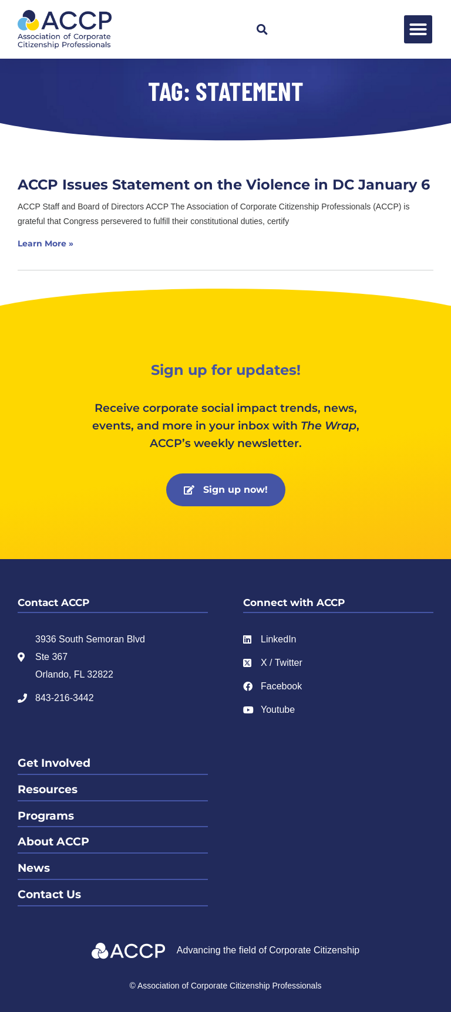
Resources (48, 789)
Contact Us (49, 894)
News (34, 868)
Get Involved (54, 763)
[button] (261, 29)
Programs (46, 816)
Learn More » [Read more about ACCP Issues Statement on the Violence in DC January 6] (45, 243)
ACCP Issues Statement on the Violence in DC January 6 (224, 184)
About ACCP (53, 841)
